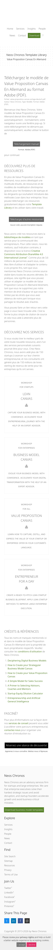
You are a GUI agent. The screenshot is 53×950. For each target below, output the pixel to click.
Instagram (9, 901)
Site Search (10, 856)
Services (20, 28)
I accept (21, 944)
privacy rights (27, 937)
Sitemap (8, 860)
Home (10, 28)
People (42, 28)
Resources (9, 865)
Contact (22, 35)
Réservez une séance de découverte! (26, 745)
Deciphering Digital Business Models (27, 660)
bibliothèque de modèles (17, 237)
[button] (6, 920)
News (12, 35)
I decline (31, 944)
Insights (31, 28)
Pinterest (8, 906)
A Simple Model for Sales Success (25, 681)
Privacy (7, 870)
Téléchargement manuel (26, 144)
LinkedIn (8, 892)
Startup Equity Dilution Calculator (25, 693)
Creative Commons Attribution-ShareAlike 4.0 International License (23, 254)
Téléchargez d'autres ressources (26, 219)
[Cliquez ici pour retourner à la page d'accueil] (26, 14)
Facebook (9, 897)
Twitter (7, 888)
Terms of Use (11, 874)
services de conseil (18, 723)
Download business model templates (24, 809)
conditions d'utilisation (30, 651)
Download (34, 35)
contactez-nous (12, 730)
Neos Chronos (11, 782)
